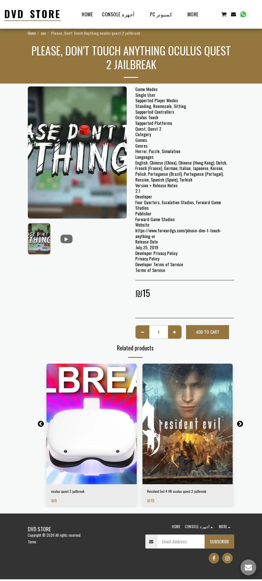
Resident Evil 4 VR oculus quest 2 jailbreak (184, 492)
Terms (32, 543)
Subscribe (219, 542)
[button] (214, 14)
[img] (91, 424)
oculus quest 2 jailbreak (72, 492)
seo (43, 33)
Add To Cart (207, 331)
